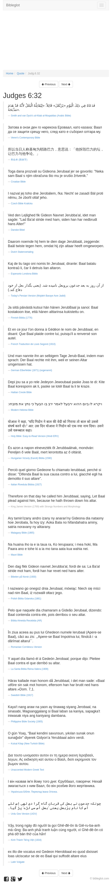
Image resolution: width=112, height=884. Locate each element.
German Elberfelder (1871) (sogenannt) (31, 370)
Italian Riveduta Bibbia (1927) (26, 484)
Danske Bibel (18, 229)
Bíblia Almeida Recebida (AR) (26, 620)
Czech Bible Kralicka (21, 203)
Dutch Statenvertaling (22, 252)
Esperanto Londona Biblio (24, 273)
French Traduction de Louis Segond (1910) (33, 344)
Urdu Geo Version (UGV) (24, 813)
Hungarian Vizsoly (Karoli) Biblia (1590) (31, 458)
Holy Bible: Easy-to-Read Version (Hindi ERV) (35, 436)
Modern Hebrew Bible (22, 410)
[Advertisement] (56, 42)
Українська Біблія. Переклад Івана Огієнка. (34, 791)
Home (9, 73)
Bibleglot (13, 5)
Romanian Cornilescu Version (26, 647)
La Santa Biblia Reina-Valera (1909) (29, 669)
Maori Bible (17, 554)
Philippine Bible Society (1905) (27, 721)
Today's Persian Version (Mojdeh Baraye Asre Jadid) (38, 295)
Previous (49, 84)
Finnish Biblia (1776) (21, 317)
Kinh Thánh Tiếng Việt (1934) (26, 840)
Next (65, 84)
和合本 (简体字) (19, 159)
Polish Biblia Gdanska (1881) (26, 598)
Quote (20, 73)
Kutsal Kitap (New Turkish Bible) (27, 743)
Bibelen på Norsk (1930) (23, 576)
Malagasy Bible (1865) (22, 532)
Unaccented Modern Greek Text (27, 769)
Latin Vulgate (17, 862)
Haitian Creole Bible (21, 392)
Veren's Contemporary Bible (25, 137)
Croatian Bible (18, 181)
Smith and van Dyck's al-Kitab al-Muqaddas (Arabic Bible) (41, 115)
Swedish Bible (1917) (22, 695)
